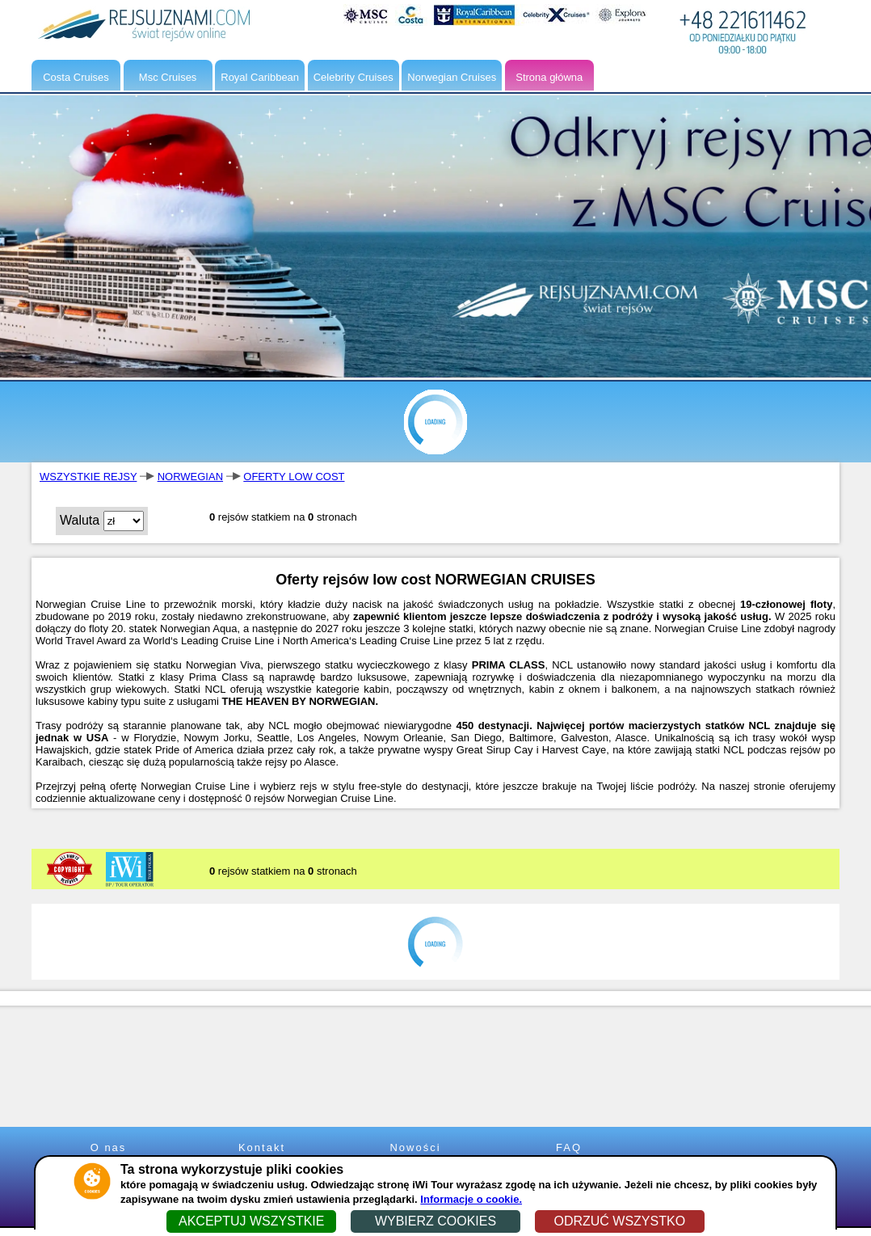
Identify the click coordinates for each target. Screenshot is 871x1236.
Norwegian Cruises (451, 77)
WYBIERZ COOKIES (435, 1221)
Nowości (414, 1147)
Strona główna (549, 77)
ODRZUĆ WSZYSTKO (619, 1221)
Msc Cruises (168, 77)
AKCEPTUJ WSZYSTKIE (251, 1221)
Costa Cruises (76, 77)
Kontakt (261, 1147)
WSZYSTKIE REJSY (88, 476)
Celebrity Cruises (353, 77)
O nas (108, 1147)
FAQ (569, 1147)
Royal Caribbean (260, 77)
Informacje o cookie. (471, 1199)
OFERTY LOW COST (293, 476)
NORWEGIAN (190, 476)
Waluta (79, 520)
